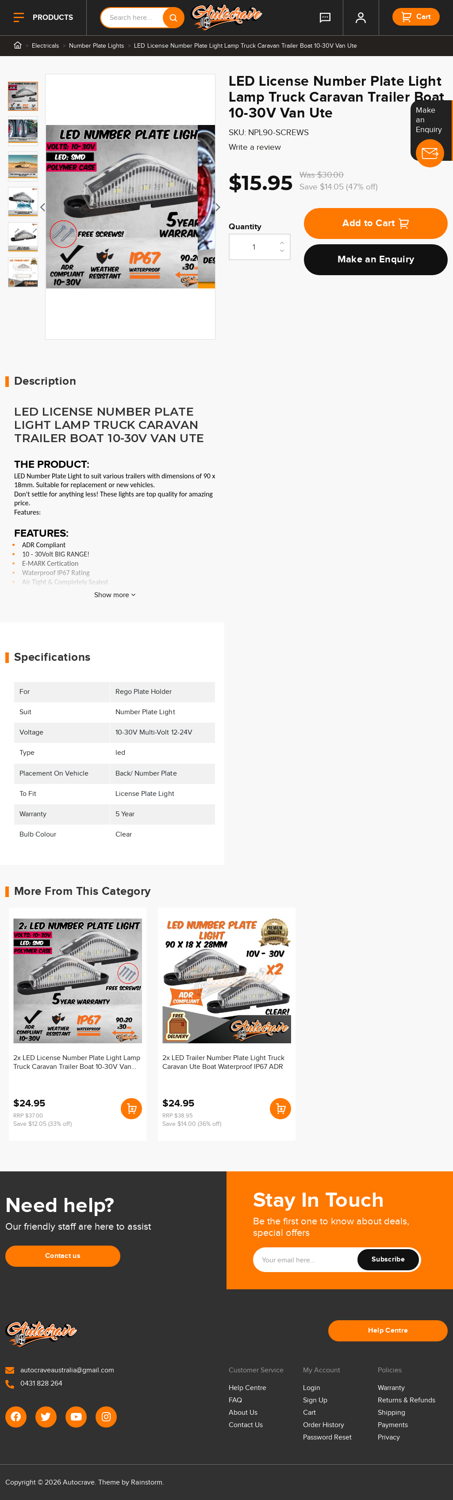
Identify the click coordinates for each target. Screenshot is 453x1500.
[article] (77, 1024)
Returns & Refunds (406, 1400)
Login (311, 1388)
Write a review (255, 147)
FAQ (235, 1400)
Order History (323, 1425)
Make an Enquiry (376, 259)
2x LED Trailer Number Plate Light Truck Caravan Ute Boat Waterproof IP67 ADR (223, 1062)
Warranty (391, 1388)
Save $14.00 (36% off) (191, 1124)
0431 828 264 (33, 1383)
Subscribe (388, 1259)
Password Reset (327, 1437)
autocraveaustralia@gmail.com (59, 1370)
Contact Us (246, 1425)
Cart (309, 1413)
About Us (243, 1413)
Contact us (63, 1256)
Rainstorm (146, 1482)
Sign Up (315, 1400)
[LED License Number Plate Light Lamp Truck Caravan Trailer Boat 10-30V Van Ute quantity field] (260, 247)
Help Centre (388, 1330)
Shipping (391, 1413)
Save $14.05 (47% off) (338, 187)
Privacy (389, 1437)
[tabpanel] (130, 206)
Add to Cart (375, 223)
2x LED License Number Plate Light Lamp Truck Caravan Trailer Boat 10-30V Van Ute (77, 1063)
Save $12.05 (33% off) (42, 1124)
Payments (393, 1425)
